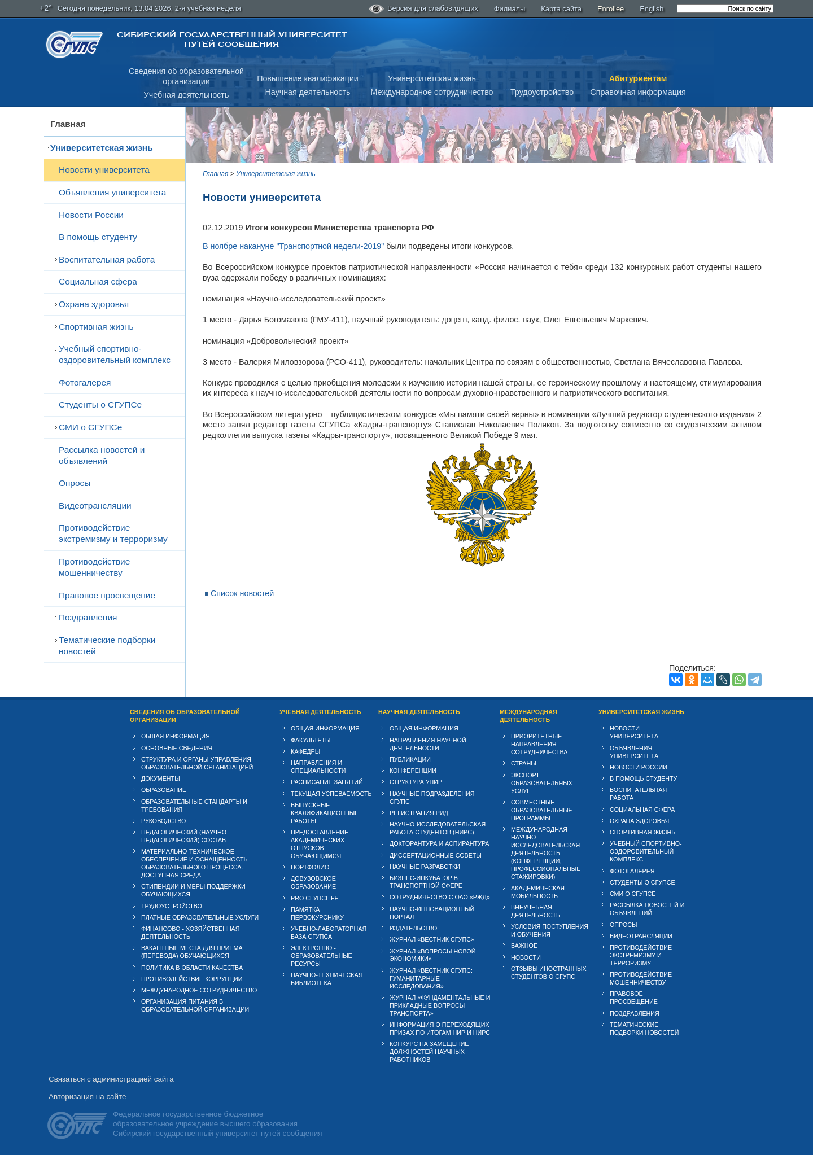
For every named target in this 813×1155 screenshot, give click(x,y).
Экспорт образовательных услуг (541, 783)
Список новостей (242, 593)
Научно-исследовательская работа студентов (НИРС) (438, 828)
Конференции (413, 770)
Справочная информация (637, 92)
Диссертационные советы (436, 855)
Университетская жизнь (432, 78)
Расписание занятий (327, 781)
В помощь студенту (98, 237)
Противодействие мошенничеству (94, 567)
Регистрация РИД (419, 813)
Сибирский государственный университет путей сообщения (232, 39)
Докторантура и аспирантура (439, 843)
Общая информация (175, 736)
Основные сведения (176, 748)
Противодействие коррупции (192, 978)
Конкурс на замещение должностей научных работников (429, 1051)
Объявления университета (112, 192)
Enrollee (610, 9)
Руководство (163, 820)
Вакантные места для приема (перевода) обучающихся (192, 951)
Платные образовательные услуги (200, 917)
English (651, 9)
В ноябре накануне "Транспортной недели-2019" (293, 246)
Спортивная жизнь (96, 326)
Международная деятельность (528, 715)
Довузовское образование (313, 882)
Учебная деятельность (186, 94)
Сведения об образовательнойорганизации (186, 76)
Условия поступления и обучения (549, 930)
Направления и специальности (318, 766)
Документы (160, 778)
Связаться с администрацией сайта (111, 1079)
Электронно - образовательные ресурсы (321, 955)
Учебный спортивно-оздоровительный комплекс (115, 354)
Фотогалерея (85, 382)
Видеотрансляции (95, 505)
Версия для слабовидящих (423, 9)
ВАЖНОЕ (524, 945)
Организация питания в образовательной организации (195, 1005)
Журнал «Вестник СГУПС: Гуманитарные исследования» (431, 978)
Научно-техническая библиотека (326, 979)
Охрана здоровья (94, 304)
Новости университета (104, 169)
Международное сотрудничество (431, 92)
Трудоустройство (542, 92)
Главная (68, 124)
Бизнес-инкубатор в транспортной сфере (426, 881)
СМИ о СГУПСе (90, 427)
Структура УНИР (416, 781)
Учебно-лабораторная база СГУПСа (328, 932)
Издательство (413, 928)
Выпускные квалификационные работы (325, 813)
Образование (163, 789)
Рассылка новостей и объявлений (102, 455)
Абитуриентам (638, 78)
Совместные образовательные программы (541, 810)
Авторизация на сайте (87, 1096)
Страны (523, 763)
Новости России (91, 215)
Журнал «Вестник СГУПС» (432, 939)
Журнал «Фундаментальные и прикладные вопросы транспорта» (440, 1005)
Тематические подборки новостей (107, 645)
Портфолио (310, 867)
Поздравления (88, 617)
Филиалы (510, 9)
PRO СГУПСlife (315, 898)
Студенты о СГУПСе (100, 404)
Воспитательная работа (107, 259)
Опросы (74, 483)
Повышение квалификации (308, 78)
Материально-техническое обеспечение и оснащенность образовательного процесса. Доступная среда (194, 863)
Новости (526, 957)
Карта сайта (561, 9)
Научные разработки (425, 866)
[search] (725, 8)
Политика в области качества (192, 967)
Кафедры (305, 751)
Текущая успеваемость (331, 793)
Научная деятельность (308, 92)
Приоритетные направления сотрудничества (539, 744)
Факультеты (311, 740)
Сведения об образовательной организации (185, 715)
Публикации (410, 759)
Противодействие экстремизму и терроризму (113, 533)
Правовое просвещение (107, 595)
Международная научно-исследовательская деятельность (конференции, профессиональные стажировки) (545, 853)
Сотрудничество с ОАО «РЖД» (440, 897)
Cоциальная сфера (98, 281)
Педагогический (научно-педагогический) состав (185, 836)
